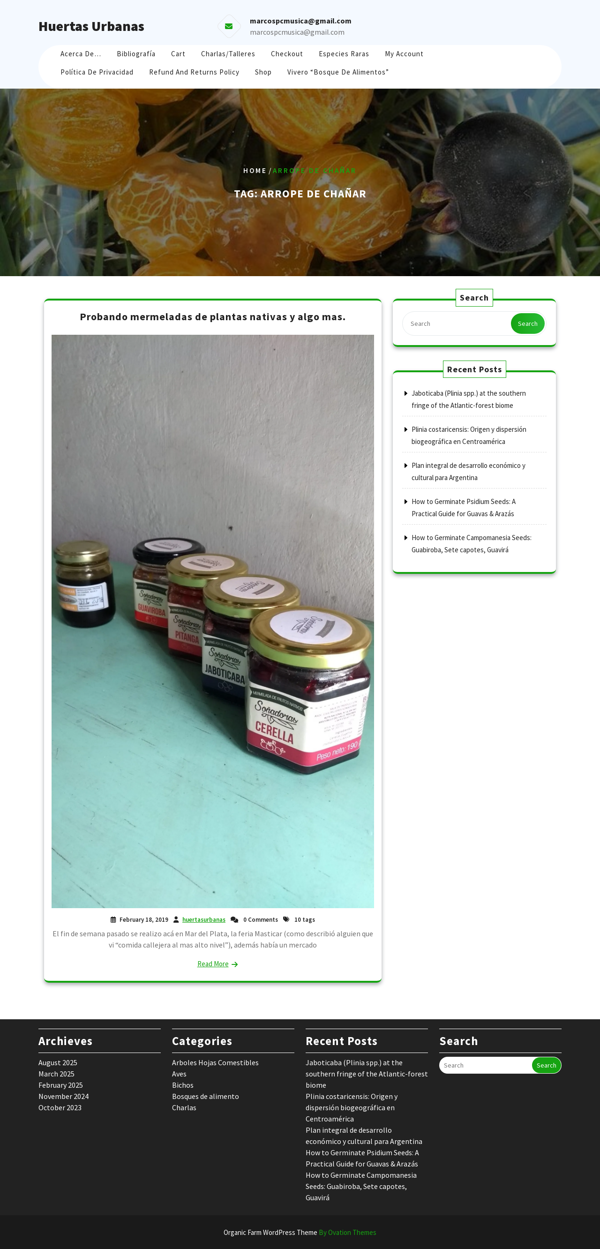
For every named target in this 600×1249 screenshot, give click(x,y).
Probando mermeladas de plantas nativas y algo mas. (213, 316)
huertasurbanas (203, 920)
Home (255, 170)
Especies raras (344, 53)
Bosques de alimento (205, 1096)
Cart (178, 53)
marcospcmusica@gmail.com (297, 32)
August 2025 (57, 1062)
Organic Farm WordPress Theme (300, 1232)
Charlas (184, 1107)
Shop (263, 72)
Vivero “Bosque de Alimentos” (338, 72)
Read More (213, 963)
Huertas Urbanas (91, 26)
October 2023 (60, 1107)
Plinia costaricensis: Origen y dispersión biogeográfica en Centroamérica (352, 1107)
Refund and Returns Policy (194, 72)
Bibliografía (136, 53)
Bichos (183, 1085)
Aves (179, 1073)
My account (404, 53)
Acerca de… (80, 53)
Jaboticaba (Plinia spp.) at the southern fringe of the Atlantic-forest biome (367, 1074)
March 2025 (56, 1073)
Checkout (287, 53)
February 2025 (60, 1085)
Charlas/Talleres (228, 53)
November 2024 (63, 1096)
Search (528, 323)
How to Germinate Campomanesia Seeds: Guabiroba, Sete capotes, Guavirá (361, 1186)
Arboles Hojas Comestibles (215, 1062)
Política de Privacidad (97, 72)
